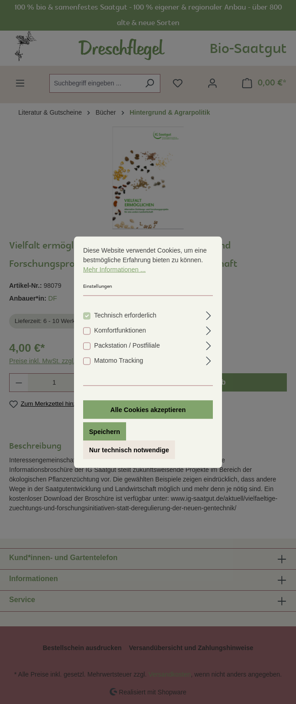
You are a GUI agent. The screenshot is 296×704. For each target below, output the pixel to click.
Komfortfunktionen (120, 332)
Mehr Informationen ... (114, 271)
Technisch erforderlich (125, 317)
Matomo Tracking (118, 362)
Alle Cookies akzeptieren (148, 411)
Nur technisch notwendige (129, 451)
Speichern (104, 433)
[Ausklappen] (208, 316)
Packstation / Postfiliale (127, 347)
